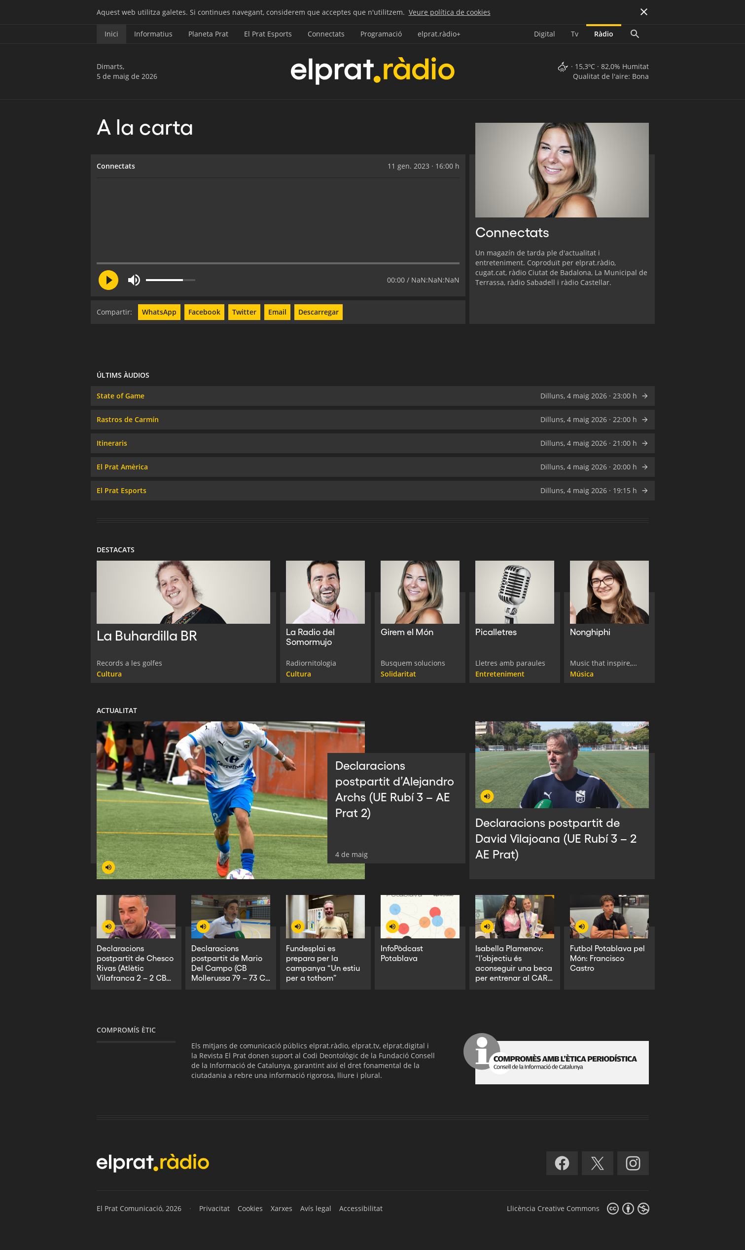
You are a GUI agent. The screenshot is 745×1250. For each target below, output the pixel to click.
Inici (111, 33)
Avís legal (315, 1208)
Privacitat (214, 1208)
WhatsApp (159, 312)
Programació (381, 33)
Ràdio (603, 33)
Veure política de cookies (450, 12)
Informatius (153, 33)
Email (277, 312)
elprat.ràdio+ (439, 33)
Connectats (326, 33)
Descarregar (318, 312)
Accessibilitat (361, 1208)
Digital (544, 33)
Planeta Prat (208, 33)
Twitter (244, 312)
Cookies (250, 1208)
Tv (574, 33)
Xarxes (281, 1208)
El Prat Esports (268, 33)
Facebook (204, 312)
